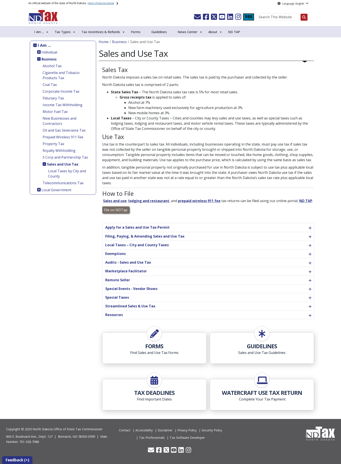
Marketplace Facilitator (126, 271)
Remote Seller (117, 280)
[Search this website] (304, 17)
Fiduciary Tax (53, 98)
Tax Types (63, 32)
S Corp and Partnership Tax (65, 157)
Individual (49, 52)
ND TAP (234, 32)
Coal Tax (50, 84)
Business (49, 59)
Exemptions (115, 253)
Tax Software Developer (187, 438)
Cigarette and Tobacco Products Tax (61, 75)
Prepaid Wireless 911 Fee (63, 137)
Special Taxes (117, 297)
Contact (124, 430)
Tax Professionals (152, 438)
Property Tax (53, 143)
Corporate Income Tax (61, 91)
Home (104, 41)
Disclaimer (165, 430)
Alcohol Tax (52, 66)
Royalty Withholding (59, 150)
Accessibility (144, 430)
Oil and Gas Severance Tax (64, 130)
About (212, 32)
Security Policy (212, 430)
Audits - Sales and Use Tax (128, 262)
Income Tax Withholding (62, 104)
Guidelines (159, 32)
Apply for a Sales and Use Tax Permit (137, 227)
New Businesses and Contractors (59, 121)
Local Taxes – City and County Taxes (137, 245)
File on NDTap (115, 210)
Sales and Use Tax (62, 164)
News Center (187, 32)
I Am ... (44, 45)
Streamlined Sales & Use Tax (130, 306)
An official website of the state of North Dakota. (71, 3)
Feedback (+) (17, 459)
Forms (135, 32)
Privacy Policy (187, 430)
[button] (198, 18)
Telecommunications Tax (63, 183)
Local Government (56, 190)
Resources (114, 314)
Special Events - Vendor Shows (131, 288)
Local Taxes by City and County (67, 174)
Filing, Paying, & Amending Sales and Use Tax (144, 236)
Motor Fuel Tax (55, 111)
